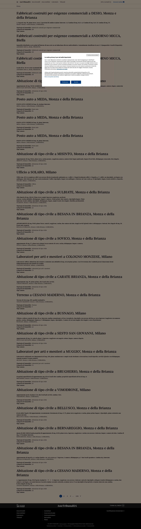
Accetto (76, 82)
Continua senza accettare (92, 55)
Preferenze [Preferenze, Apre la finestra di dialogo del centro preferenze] (65, 82)
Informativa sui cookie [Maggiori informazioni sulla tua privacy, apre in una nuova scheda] (62, 69)
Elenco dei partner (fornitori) (52, 76)
